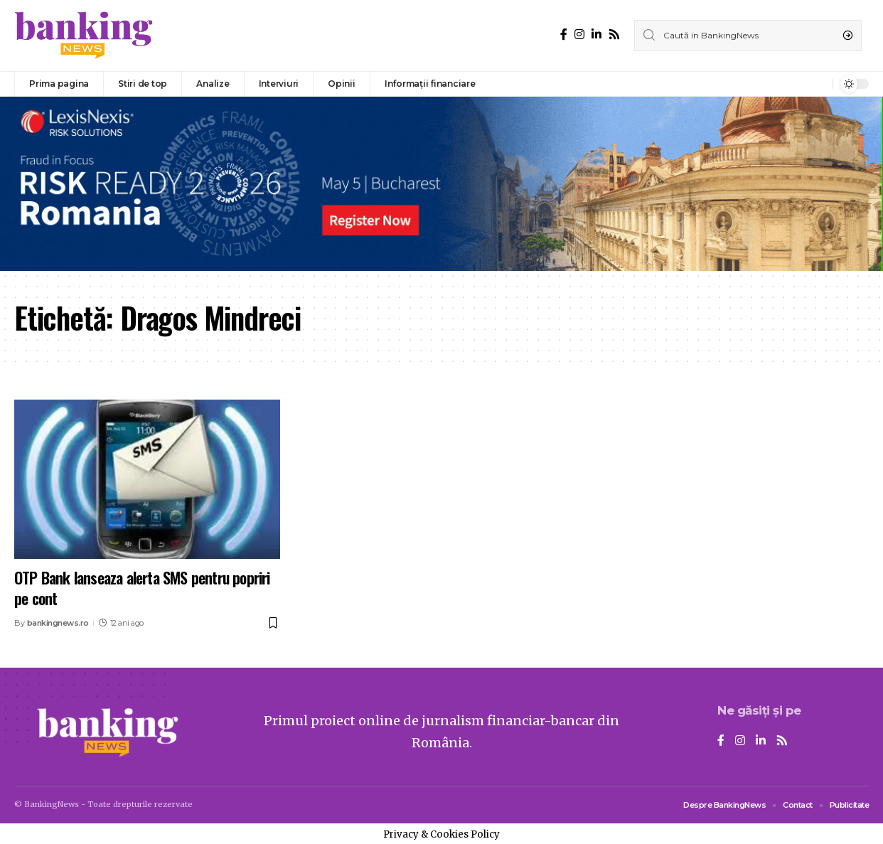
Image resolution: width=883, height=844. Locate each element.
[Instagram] (579, 34)
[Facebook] (564, 34)
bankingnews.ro (58, 623)
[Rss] (614, 34)
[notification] (818, 84)
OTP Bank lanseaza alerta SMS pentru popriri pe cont (142, 587)
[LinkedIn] (596, 34)
